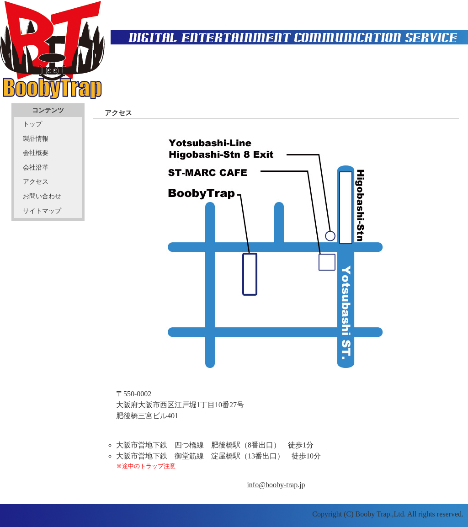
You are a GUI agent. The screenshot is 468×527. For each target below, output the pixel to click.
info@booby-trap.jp (276, 485)
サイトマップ (42, 210)
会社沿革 (35, 167)
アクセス (35, 181)
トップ (32, 124)
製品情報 (35, 138)
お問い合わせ (42, 196)
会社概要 (35, 152)
